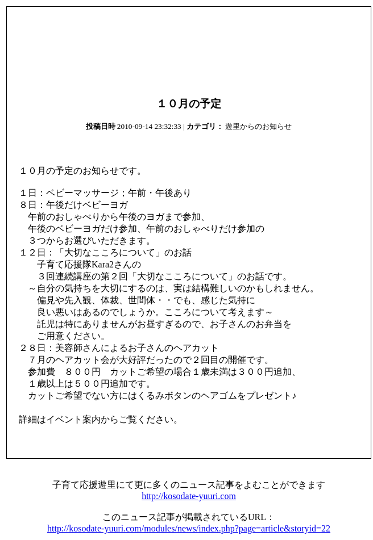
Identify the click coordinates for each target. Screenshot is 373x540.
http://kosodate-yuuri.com (189, 496)
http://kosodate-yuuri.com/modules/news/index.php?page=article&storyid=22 (188, 528)
